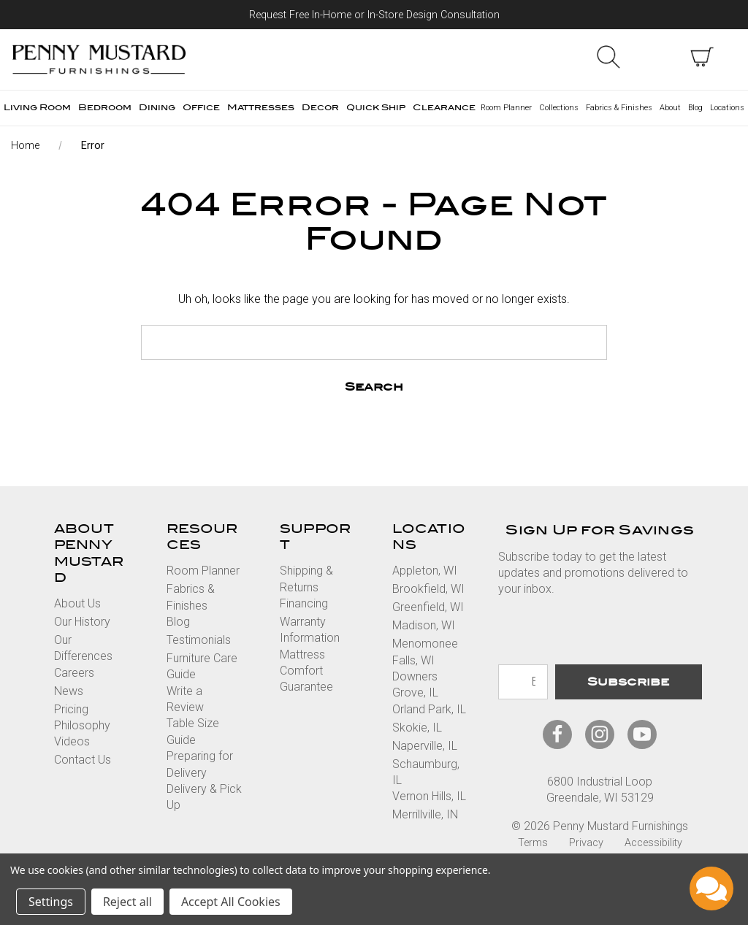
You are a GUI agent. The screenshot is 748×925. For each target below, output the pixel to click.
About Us (77, 603)
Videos (72, 741)
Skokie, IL (417, 727)
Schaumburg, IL (425, 772)
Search (608, 57)
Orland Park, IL (429, 709)
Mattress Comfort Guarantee (306, 671)
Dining (157, 107)
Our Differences (83, 648)
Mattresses (260, 107)
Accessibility (653, 843)
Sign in (655, 57)
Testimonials (199, 640)
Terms (533, 843)
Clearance (444, 107)
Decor (320, 107)
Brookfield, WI (428, 589)
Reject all (127, 902)
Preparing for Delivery (200, 764)
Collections (559, 107)
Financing (304, 603)
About (670, 107)
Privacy (586, 843)
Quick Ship (375, 107)
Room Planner (506, 107)
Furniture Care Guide (202, 666)
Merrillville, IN (425, 814)
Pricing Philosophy (82, 717)
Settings (50, 902)
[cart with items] (702, 57)
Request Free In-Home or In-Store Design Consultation (374, 15)
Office (201, 107)
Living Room (37, 107)
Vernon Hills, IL (429, 796)
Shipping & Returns (306, 579)
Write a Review (185, 699)
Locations (727, 107)
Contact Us (82, 760)
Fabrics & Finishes (619, 107)
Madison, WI (423, 625)
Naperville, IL (424, 746)
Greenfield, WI (428, 607)
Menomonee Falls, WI (425, 652)
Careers (74, 673)
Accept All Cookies (230, 902)
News (68, 691)
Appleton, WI (424, 570)
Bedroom (104, 107)
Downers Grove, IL (415, 684)
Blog (695, 107)
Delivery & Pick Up (204, 797)
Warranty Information (310, 630)
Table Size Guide (193, 731)
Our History (82, 622)
